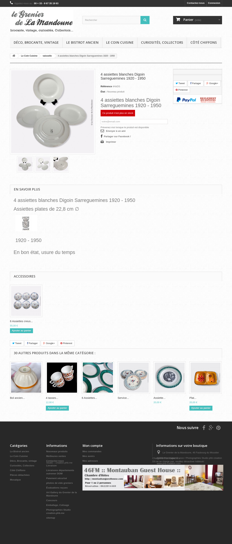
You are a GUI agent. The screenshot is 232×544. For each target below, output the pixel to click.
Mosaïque (15, 479)
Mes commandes (92, 451)
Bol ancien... (17, 397)
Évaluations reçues (57, 487)
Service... (123, 397)
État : (104, 91)
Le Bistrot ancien (82, 42)
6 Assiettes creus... (93, 321)
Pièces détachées (20, 475)
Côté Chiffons (203, 42)
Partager (195, 83)
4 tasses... (52, 397)
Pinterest (182, 89)
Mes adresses (90, 461)
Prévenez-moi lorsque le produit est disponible (125, 127)
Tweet (180, 83)
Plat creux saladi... (57, 321)
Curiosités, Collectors (162, 42)
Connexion (214, 3)
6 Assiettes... (89, 397)
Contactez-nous (196, 3)
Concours (51, 500)
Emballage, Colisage (57, 505)
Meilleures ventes (56, 456)
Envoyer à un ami (116, 131)
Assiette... (159, 397)
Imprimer (111, 141)
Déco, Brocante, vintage (36, 42)
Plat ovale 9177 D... (22, 321)
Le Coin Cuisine (120, 42)
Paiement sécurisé (56, 478)
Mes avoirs (88, 456)
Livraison (51, 465)
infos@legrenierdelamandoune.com (189, 476)
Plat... (192, 397)
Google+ (212, 83)
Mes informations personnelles (99, 465)
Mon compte (92, 445)
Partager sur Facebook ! (117, 136)
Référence (106, 86)
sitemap (50, 517)
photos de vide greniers (59, 483)
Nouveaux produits (57, 451)
